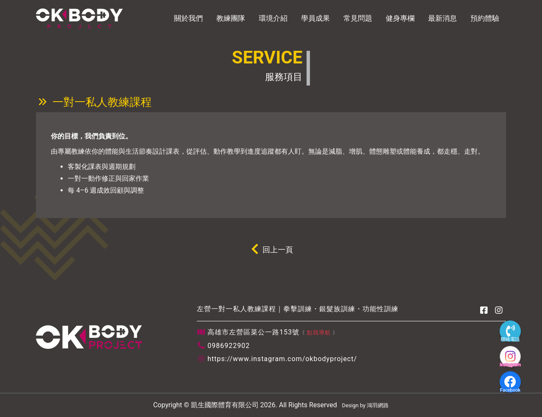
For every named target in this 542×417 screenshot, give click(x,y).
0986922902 (228, 346)
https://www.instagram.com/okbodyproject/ (282, 359)
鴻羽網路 (378, 405)
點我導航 (319, 332)
